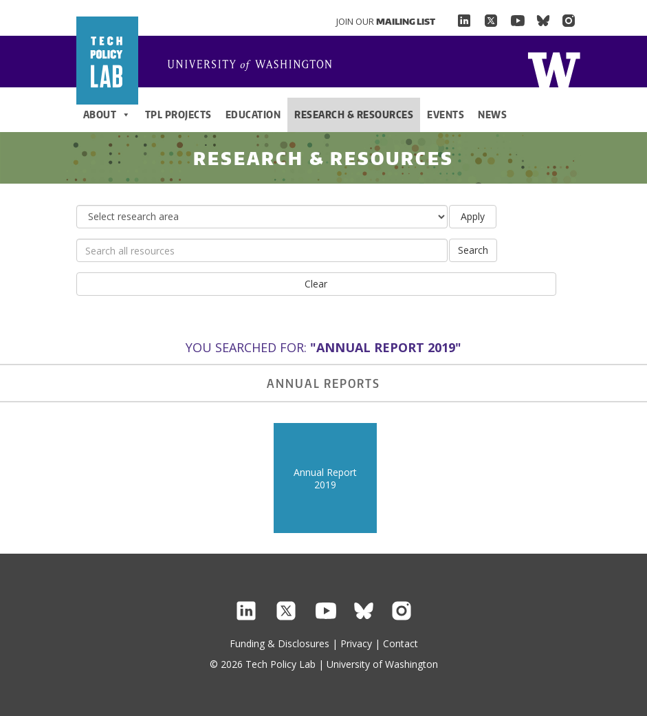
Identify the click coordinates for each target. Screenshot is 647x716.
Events (445, 114)
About (107, 115)
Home (255, 66)
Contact (400, 643)
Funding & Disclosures (279, 643)
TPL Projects (178, 114)
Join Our (385, 21)
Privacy (356, 643)
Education (253, 114)
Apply (472, 216)
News (492, 114)
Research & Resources (353, 114)
